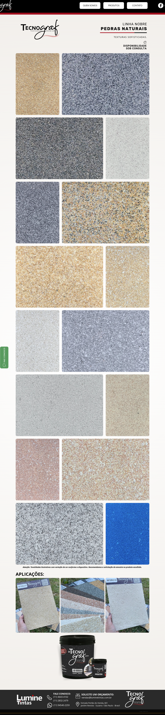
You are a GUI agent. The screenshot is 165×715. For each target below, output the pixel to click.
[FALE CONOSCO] (4, 357)
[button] (113, 5)
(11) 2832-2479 (60, 700)
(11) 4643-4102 (60, 696)
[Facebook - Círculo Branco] (160, 5)
